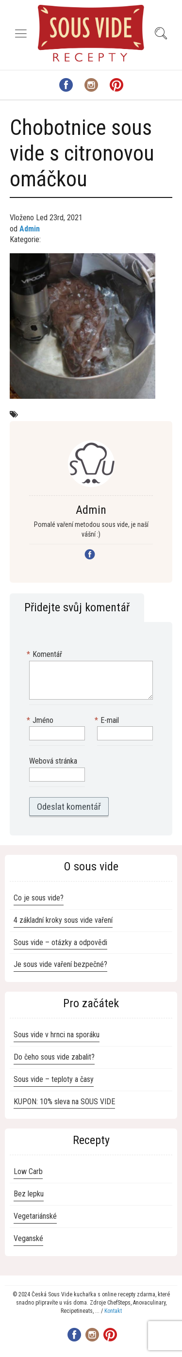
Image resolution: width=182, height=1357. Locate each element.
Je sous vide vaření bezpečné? (60, 964)
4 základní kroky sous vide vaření (63, 920)
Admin (29, 228)
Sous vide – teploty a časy (54, 1079)
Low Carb (28, 1171)
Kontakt (113, 1311)
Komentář (45, 654)
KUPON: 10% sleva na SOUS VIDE (64, 1101)
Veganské (28, 1238)
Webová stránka (53, 761)
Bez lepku (29, 1193)
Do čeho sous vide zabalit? (54, 1057)
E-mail (108, 720)
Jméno (41, 720)
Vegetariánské (35, 1216)
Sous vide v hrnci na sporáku (56, 1034)
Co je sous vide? (39, 897)
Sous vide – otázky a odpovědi (60, 942)
